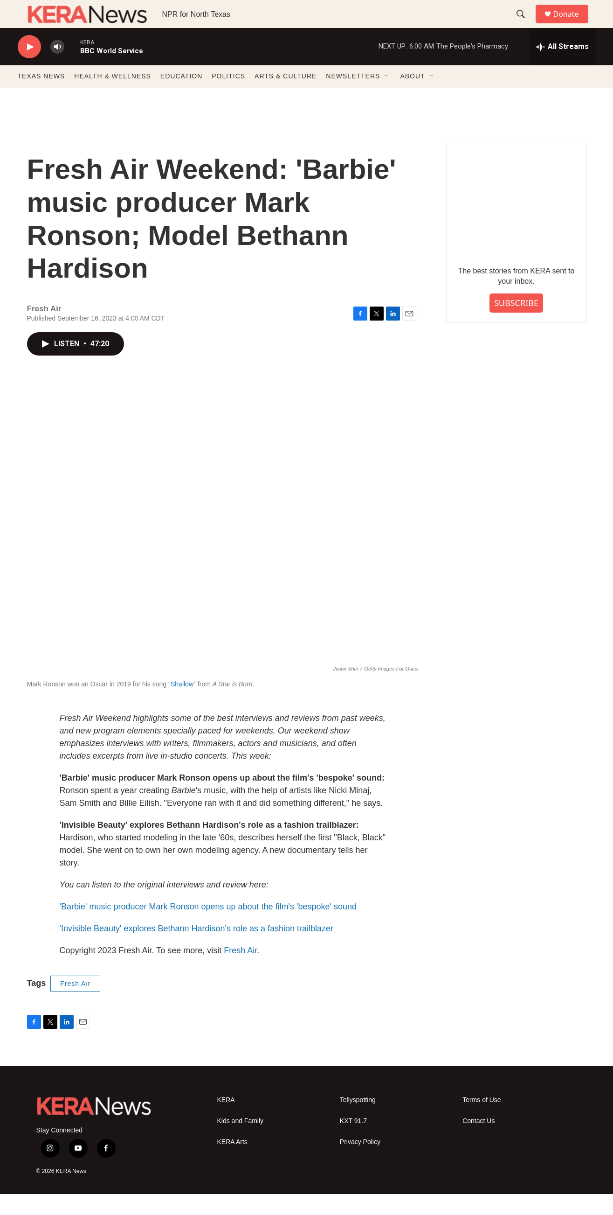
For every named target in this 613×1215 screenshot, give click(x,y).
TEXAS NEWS (41, 97)
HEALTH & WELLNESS (112, 97)
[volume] (57, 67)
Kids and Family (240, 1141)
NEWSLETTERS (353, 97)
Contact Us (478, 1141)
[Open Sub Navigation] (387, 97)
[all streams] (562, 67)
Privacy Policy (360, 1162)
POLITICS (228, 97)
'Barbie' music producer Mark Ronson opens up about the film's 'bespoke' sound (208, 927)
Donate (572, 24)
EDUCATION (181, 97)
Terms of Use (481, 1120)
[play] (29, 68)
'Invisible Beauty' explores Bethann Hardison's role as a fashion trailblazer (197, 949)
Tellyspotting (358, 1120)
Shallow (182, 705)
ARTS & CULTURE (286, 97)
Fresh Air (240, 971)
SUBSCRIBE (516, 323)
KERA (226, 1120)
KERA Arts (232, 1162)
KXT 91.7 (353, 1141)
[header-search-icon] (525, 25)
